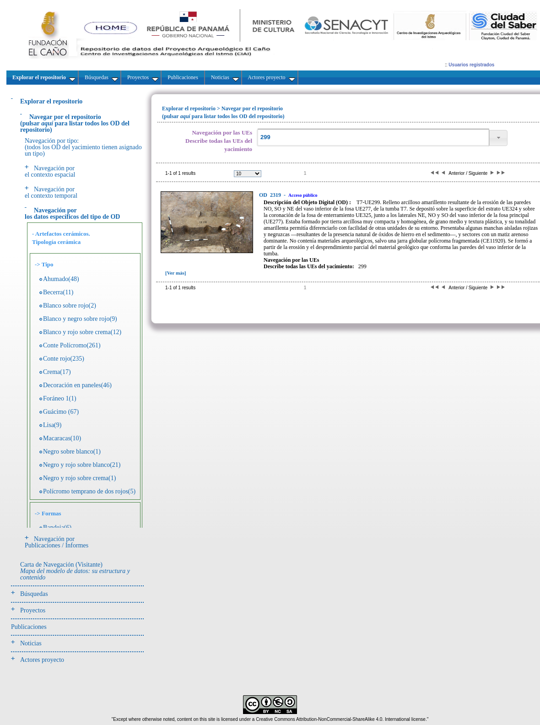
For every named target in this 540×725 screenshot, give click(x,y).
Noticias (31, 643)
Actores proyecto (42, 659)
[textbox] (373, 137)
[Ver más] (175, 273)
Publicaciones (29, 626)
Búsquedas (34, 593)
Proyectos (32, 610)
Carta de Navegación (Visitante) (75, 571)
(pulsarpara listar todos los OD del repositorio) (75, 123)
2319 (270, 195)
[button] (498, 138)
